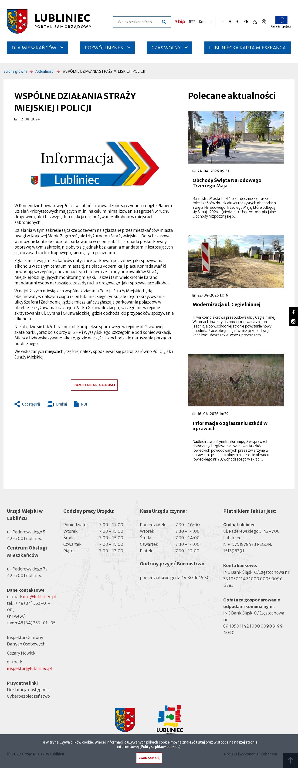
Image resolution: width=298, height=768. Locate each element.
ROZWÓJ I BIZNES (104, 48)
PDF (84, 404)
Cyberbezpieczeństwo (28, 696)
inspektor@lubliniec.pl (29, 668)
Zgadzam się (149, 759)
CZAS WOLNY (166, 48)
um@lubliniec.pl (39, 596)
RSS (192, 22)
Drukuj (57, 405)
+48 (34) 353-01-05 (35, 622)
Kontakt (205, 22)
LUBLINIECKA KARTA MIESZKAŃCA (247, 49)
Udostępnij (31, 404)
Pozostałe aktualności (94, 385)
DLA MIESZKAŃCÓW (34, 48)
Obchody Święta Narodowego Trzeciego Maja (227, 182)
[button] (94, 162)
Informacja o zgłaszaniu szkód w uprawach (230, 425)
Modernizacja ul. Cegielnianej (226, 304)
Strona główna (15, 71)
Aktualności (44, 71)
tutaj (200, 743)
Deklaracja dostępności (29, 689)
